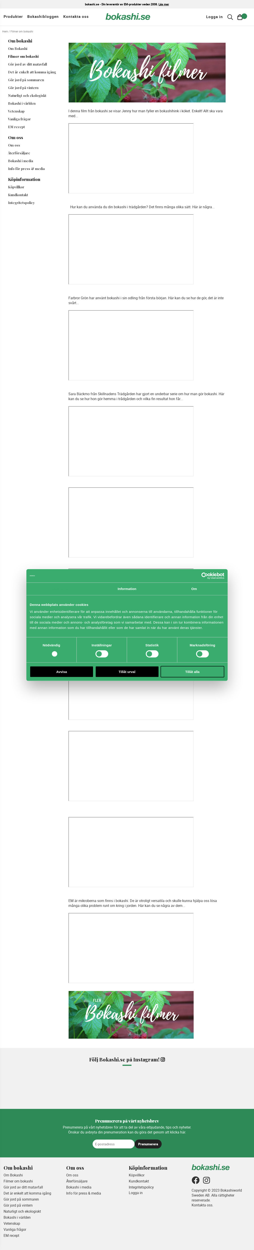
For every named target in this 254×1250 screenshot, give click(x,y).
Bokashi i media (20, 161)
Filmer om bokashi (23, 56)
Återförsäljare (19, 153)
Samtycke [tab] (60, 588)
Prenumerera (148, 1144)
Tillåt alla (192, 672)
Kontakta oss (76, 16)
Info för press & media (26, 168)
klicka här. (178, 1132)
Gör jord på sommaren (26, 80)
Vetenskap (16, 111)
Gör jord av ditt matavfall (27, 64)
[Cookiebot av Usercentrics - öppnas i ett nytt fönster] (204, 575)
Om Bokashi (17, 48)
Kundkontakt (18, 195)
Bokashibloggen (43, 16)
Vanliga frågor (19, 119)
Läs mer (164, 4)
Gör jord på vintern (23, 87)
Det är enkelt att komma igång (32, 72)
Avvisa (61, 672)
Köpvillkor (16, 187)
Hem (5, 31)
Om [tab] (194, 588)
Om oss (14, 145)
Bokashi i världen (22, 103)
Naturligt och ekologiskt (27, 95)
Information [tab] (127, 588)
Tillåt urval (127, 672)
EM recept (16, 127)
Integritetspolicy (21, 202)
